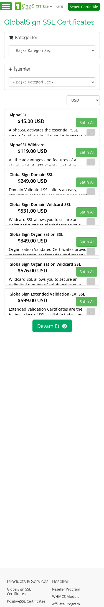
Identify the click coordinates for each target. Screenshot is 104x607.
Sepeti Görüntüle (84, 6)
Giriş (60, 6)
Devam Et (52, 326)
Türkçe (44, 6)
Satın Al (87, 122)
